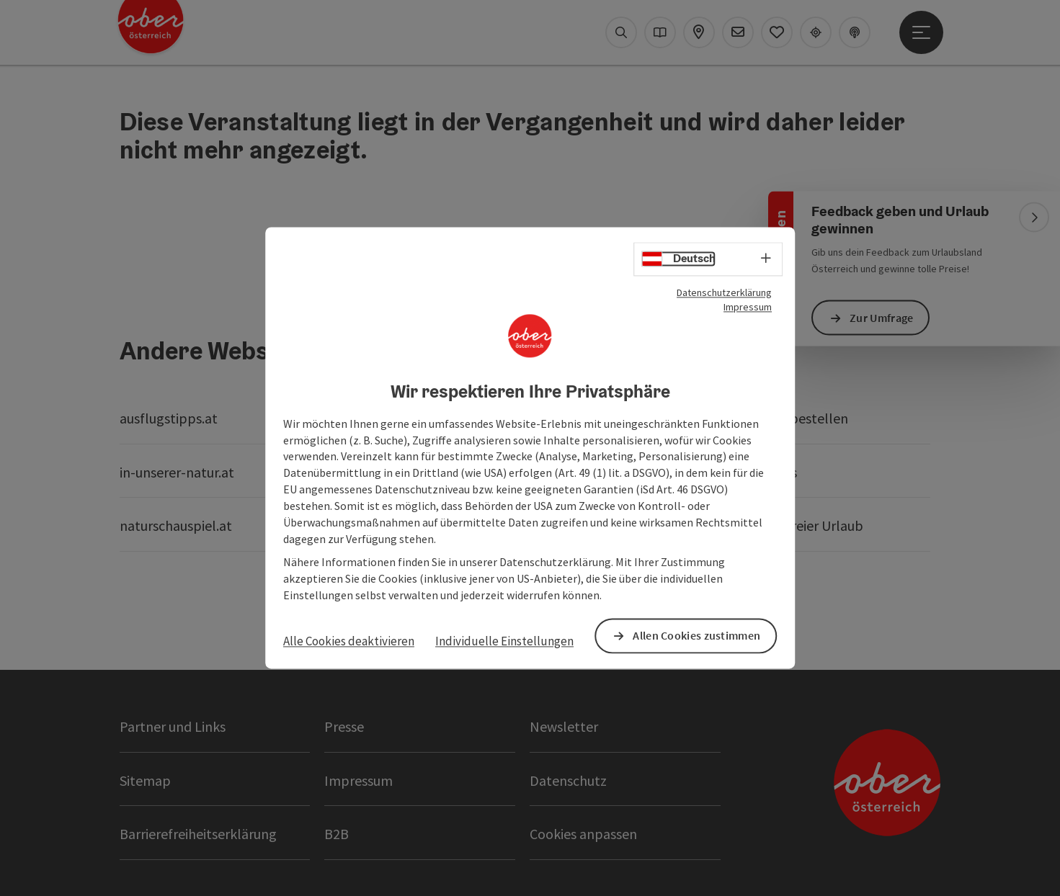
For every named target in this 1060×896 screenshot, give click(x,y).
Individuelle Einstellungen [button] (504, 641)
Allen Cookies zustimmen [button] (696, 636)
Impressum (747, 306)
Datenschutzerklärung (724, 292)
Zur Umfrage (881, 317)
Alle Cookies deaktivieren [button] (348, 641)
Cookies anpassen (583, 834)
